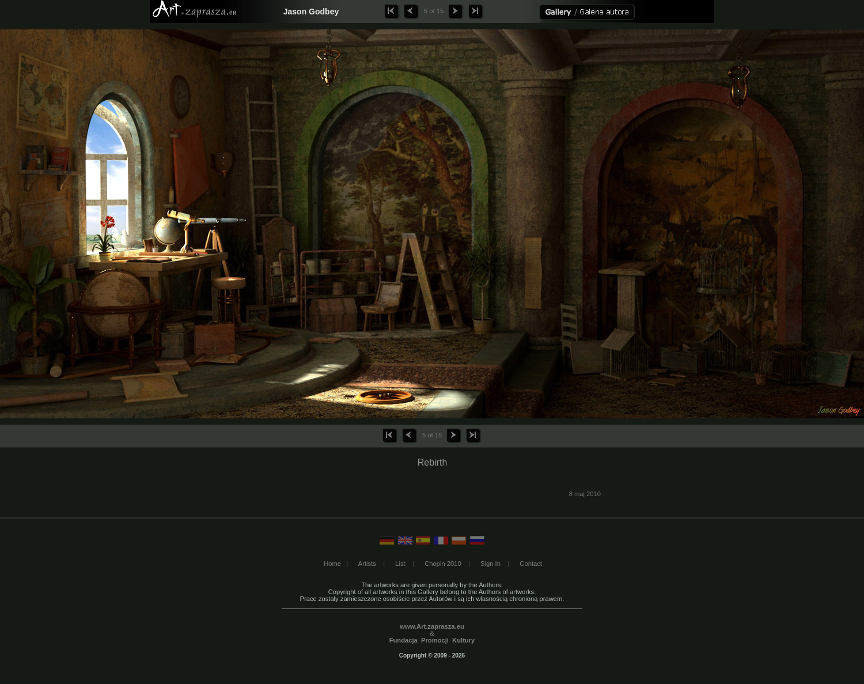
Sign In (490, 563)
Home (332, 563)
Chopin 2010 (443, 563)
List (400, 563)
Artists (367, 563)
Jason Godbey (311, 11)
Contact (531, 563)
